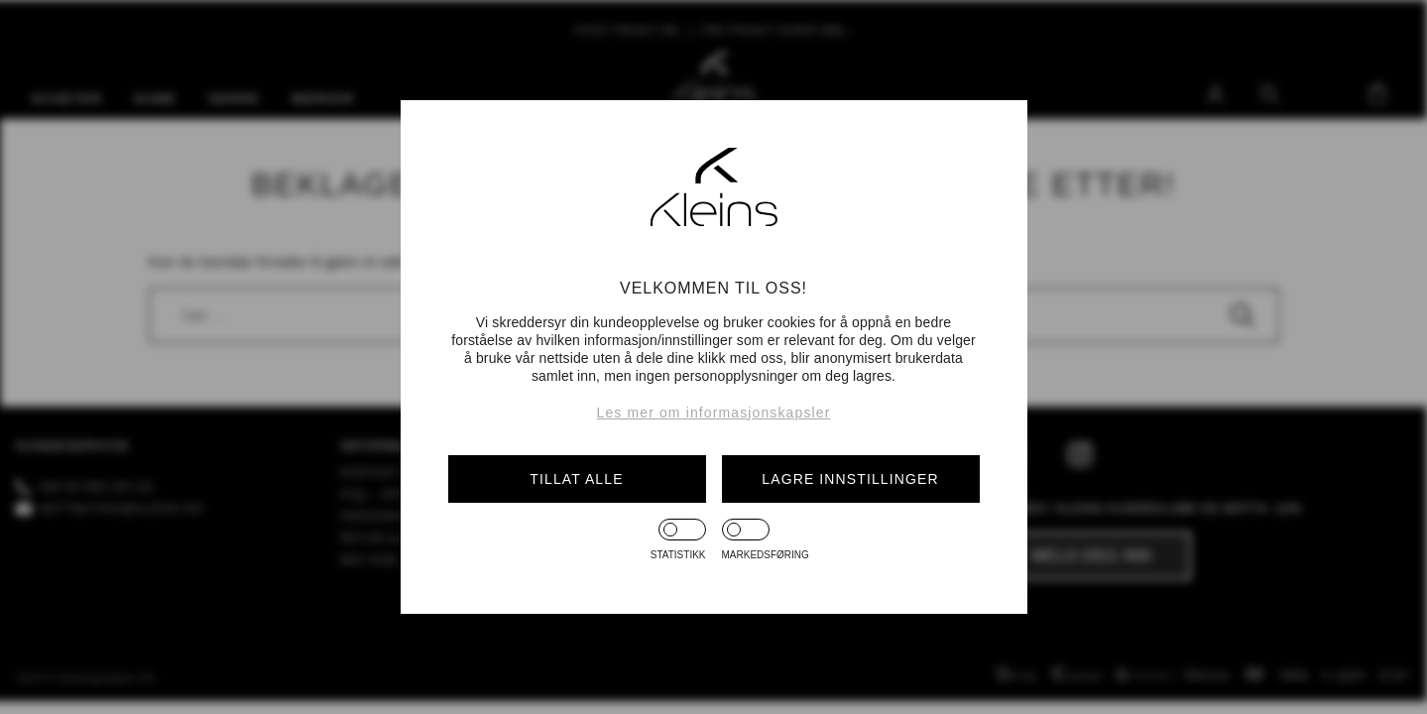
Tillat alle (576, 479)
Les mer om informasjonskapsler (714, 412)
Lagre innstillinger (850, 479)
